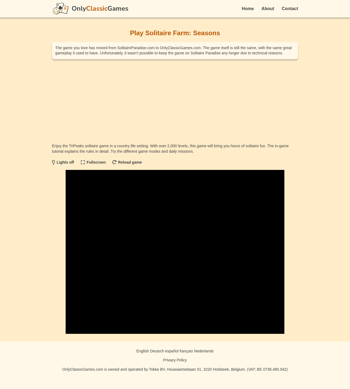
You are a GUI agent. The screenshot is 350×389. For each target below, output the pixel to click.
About (267, 8)
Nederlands (204, 351)
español (172, 351)
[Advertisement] (175, 101)
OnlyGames (100, 8)
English (142, 351)
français (186, 351)
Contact (290, 8)
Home (248, 8)
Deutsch (157, 351)
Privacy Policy (175, 360)
